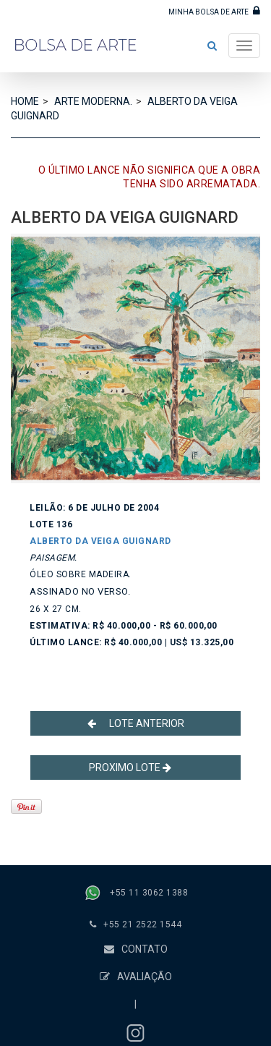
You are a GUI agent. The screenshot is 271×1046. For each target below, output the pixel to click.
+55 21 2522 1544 (142, 924)
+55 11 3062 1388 (149, 893)
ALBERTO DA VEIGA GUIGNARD (100, 541)
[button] (212, 45)
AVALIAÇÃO (136, 976)
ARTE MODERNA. (93, 101)
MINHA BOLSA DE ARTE (214, 10)
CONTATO (136, 949)
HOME (25, 101)
